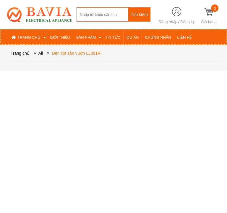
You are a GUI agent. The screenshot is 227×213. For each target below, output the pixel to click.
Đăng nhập (167, 22)
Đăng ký (188, 22)
